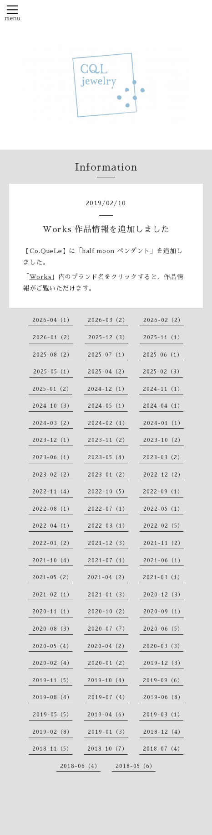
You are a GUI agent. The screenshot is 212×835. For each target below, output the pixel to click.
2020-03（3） (163, 646)
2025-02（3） (163, 371)
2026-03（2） (108, 320)
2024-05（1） (108, 406)
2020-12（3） (163, 594)
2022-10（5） (108, 491)
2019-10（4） (107, 680)
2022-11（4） (52, 491)
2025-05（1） (53, 371)
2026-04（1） (52, 320)
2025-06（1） (163, 355)
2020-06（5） (163, 629)
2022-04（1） (52, 526)
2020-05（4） (52, 646)
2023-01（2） (108, 474)
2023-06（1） (52, 457)
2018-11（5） (52, 749)
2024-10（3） (52, 406)
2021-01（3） (108, 594)
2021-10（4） (52, 560)
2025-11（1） (163, 337)
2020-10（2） (108, 611)
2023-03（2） (163, 457)
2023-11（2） (108, 440)
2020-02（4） (52, 663)
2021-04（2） (107, 577)
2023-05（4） (108, 457)
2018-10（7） (107, 749)
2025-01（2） (52, 389)
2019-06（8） (163, 697)
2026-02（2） (163, 320)
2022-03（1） (108, 526)
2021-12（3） (108, 543)
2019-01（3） (108, 732)
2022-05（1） (163, 509)
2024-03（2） (52, 423)
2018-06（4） (80, 766)
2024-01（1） (163, 423)
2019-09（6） (163, 680)
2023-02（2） (52, 474)
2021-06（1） (163, 560)
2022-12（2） (163, 474)
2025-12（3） (108, 337)
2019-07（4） (108, 697)
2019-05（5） (52, 714)
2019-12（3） (163, 663)
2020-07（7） (108, 629)
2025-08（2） (53, 355)
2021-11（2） (163, 543)
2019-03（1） (163, 714)
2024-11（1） (163, 389)
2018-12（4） (163, 732)
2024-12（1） (107, 389)
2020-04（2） (107, 646)
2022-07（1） (108, 509)
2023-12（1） (52, 440)
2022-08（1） (52, 509)
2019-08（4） (52, 697)
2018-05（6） (136, 766)
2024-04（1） (163, 406)
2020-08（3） (52, 629)
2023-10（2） (163, 440)
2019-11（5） (52, 680)
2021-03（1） (163, 577)
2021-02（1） (52, 594)
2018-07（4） (163, 749)
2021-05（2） (52, 577)
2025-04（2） (108, 371)
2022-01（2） (52, 543)
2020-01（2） (108, 663)
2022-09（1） (163, 491)
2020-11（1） (52, 611)
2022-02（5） (163, 526)
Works (41, 277)
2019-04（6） (107, 714)
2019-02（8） (52, 732)
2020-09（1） (163, 611)
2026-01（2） (53, 337)
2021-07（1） (108, 560)
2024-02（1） (108, 423)
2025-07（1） (108, 355)
